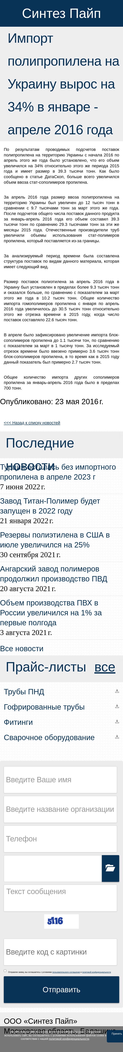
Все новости (21, 648)
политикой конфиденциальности (96, 972)
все (104, 666)
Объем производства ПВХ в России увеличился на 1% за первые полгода (51, 613)
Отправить (61, 989)
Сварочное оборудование (49, 737)
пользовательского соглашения (66, 972)
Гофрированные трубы (44, 707)
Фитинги (18, 722)
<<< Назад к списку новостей (32, 422)
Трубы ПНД (24, 691)
